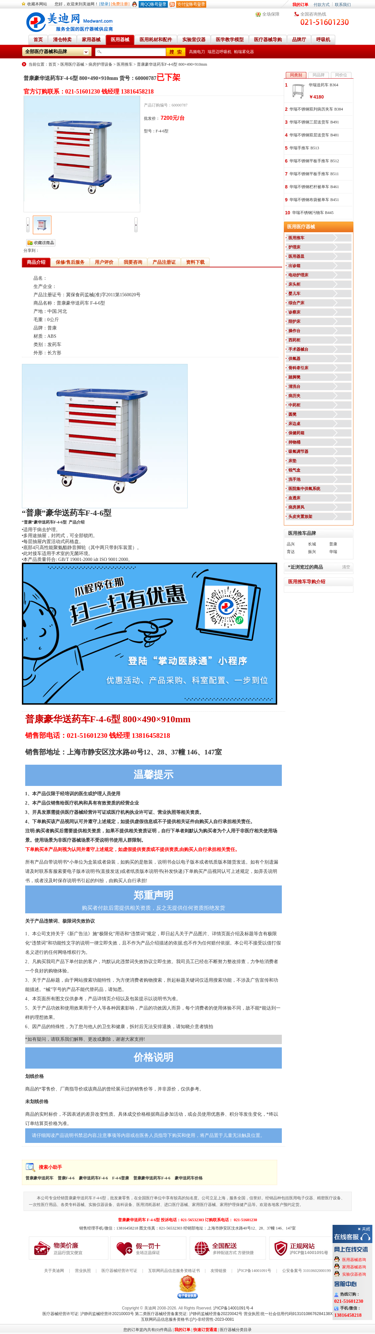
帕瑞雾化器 (244, 51)
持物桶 (294, 442)
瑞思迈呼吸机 (219, 51)
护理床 (294, 247)
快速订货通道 (205, 1329)
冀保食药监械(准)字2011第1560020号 (103, 294)
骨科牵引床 (298, 368)
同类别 (296, 75)
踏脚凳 (294, 377)
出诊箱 (294, 265)
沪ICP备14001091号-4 (233, 1308)
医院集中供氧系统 (304, 488)
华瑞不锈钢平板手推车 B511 (314, 174)
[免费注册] (120, 4)
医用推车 (125, 64)
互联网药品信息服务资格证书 (174, 1270)
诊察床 (294, 312)
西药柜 (294, 340)
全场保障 (271, 14)
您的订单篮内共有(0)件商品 (147, 1329)
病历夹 (294, 395)
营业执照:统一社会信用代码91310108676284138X (288, 1313)
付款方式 (322, 4)
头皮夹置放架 (300, 516)
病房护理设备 (100, 64)
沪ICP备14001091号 (254, 1270)
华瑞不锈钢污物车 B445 (313, 212)
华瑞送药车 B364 (323, 85)
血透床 (294, 498)
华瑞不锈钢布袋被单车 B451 (314, 199)
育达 (291, 551)
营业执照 (83, 1270)
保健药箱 (296, 433)
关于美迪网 (54, 1270)
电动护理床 (298, 275)
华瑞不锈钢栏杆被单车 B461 (314, 186)
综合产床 (296, 303)
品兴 (291, 544)
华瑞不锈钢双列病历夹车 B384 (316, 109)
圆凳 (292, 414)
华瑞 (333, 551)
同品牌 (319, 75)
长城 (312, 544)
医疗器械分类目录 (236, 1329)
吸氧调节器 (298, 451)
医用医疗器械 (72, 64)
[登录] (104, 4)
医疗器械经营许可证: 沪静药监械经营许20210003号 (88, 1313)
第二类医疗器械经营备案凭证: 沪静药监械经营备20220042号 (188, 1313)
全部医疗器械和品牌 (46, 51)
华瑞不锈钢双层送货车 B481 (314, 135)
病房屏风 (296, 507)
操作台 (294, 330)
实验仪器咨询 (354, 1274)
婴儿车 (294, 293)
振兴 (312, 551)
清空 (346, 567)
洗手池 (294, 479)
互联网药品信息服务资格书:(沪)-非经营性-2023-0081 (187, 1319)
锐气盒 (294, 470)
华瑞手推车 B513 (304, 148)
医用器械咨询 (354, 1259)
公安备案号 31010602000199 (306, 1270)
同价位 (341, 75)
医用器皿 (296, 256)
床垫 (292, 460)
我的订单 (300, 4)
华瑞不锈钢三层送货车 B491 (314, 122)
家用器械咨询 (354, 1267)
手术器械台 (298, 349)
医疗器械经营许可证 (119, 1270)
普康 (333, 544)
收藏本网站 (37, 4)
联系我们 (343, 4)
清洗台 (294, 386)
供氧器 (294, 358)
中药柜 (294, 405)
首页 (52, 64)
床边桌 (294, 423)
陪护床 (294, 321)
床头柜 (294, 284)
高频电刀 (197, 51)
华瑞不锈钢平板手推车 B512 (314, 161)
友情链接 (218, 1270)
